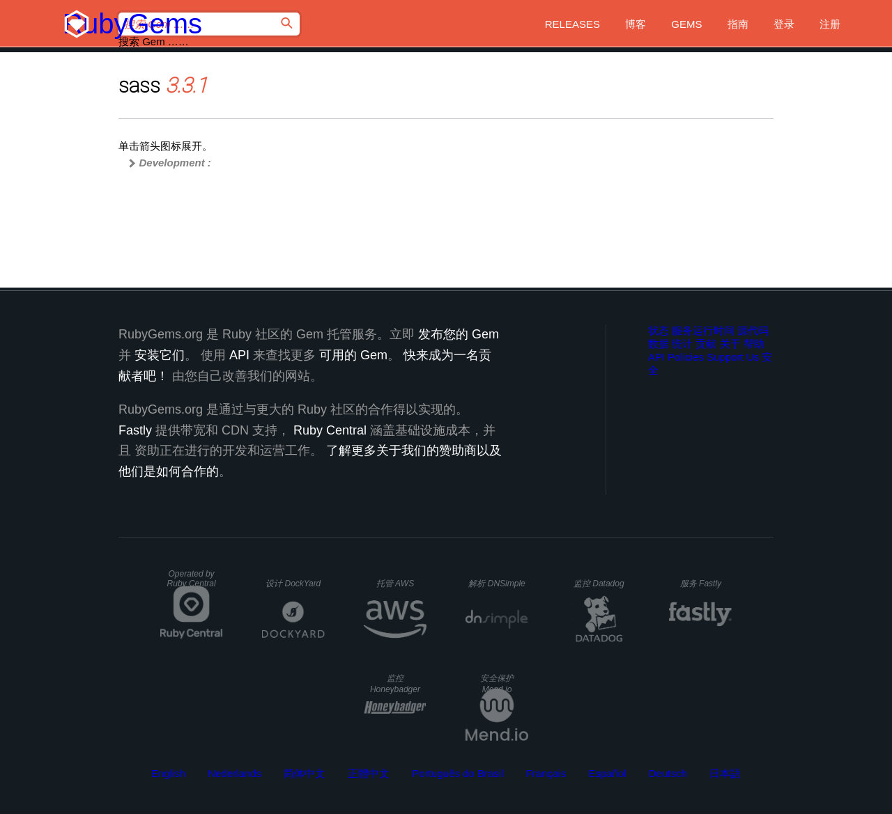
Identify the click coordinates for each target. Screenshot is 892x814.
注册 (830, 24)
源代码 (753, 330)
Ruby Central (330, 430)
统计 (682, 344)
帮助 (754, 344)
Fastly (135, 430)
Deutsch (668, 773)
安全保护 (497, 683)
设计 (293, 583)
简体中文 (304, 773)
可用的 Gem (353, 355)
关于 (730, 344)
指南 (738, 24)
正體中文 (369, 773)
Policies (686, 357)
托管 (395, 583)
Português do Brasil (458, 773)
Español (607, 773)
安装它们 (159, 355)
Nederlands (234, 773)
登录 (784, 24)
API (656, 357)
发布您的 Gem (458, 334)
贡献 (705, 344)
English (168, 773)
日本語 (725, 773)
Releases (572, 24)
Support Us (733, 357)
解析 (496, 583)
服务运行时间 (703, 330)
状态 (658, 330)
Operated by (191, 578)
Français (546, 773)
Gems (686, 24)
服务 (700, 583)
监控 (599, 583)
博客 (635, 24)
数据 (658, 344)
